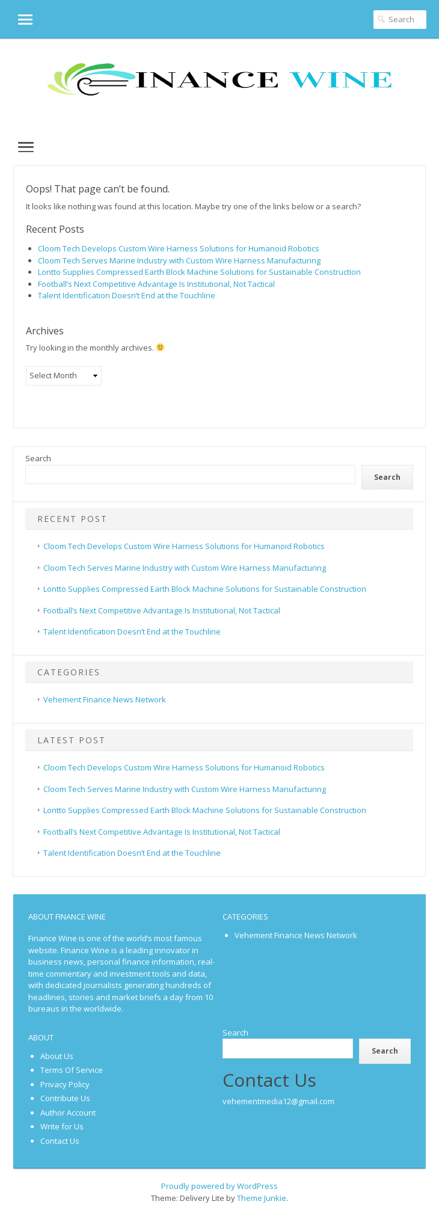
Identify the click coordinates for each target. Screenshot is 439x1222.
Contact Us (59, 1140)
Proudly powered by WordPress (219, 1186)
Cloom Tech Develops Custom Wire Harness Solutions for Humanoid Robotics (178, 248)
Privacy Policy (65, 1084)
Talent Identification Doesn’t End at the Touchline (126, 295)
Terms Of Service (71, 1069)
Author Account (68, 1112)
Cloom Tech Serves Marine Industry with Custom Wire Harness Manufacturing (179, 260)
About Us (56, 1056)
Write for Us (62, 1126)
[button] (16, 19)
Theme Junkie (261, 1198)
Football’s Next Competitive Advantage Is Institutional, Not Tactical (156, 283)
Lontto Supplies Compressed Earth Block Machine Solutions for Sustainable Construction (199, 271)
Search (38, 458)
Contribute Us (65, 1098)
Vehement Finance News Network (104, 699)
